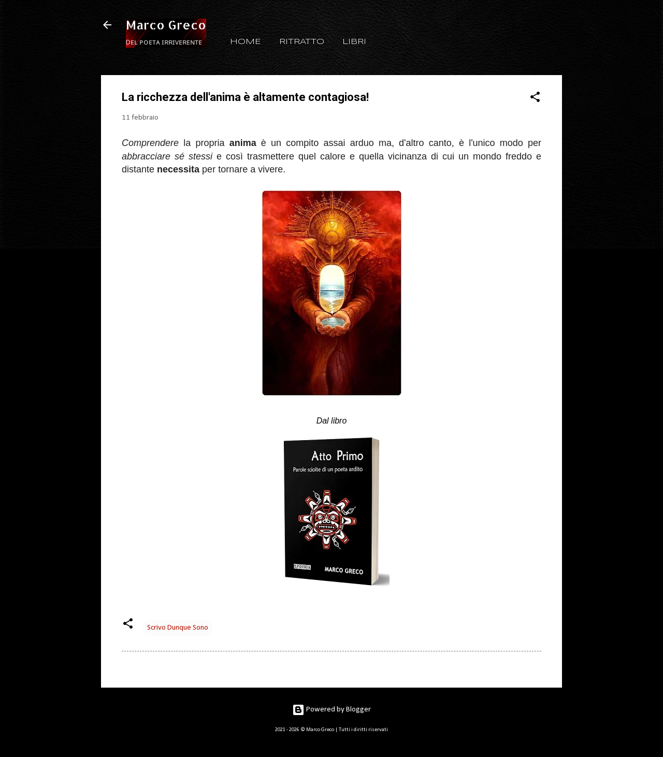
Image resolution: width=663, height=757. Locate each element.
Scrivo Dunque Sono (177, 628)
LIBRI (354, 42)
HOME (245, 42)
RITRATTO (301, 42)
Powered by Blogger (331, 710)
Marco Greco (166, 25)
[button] (535, 99)
